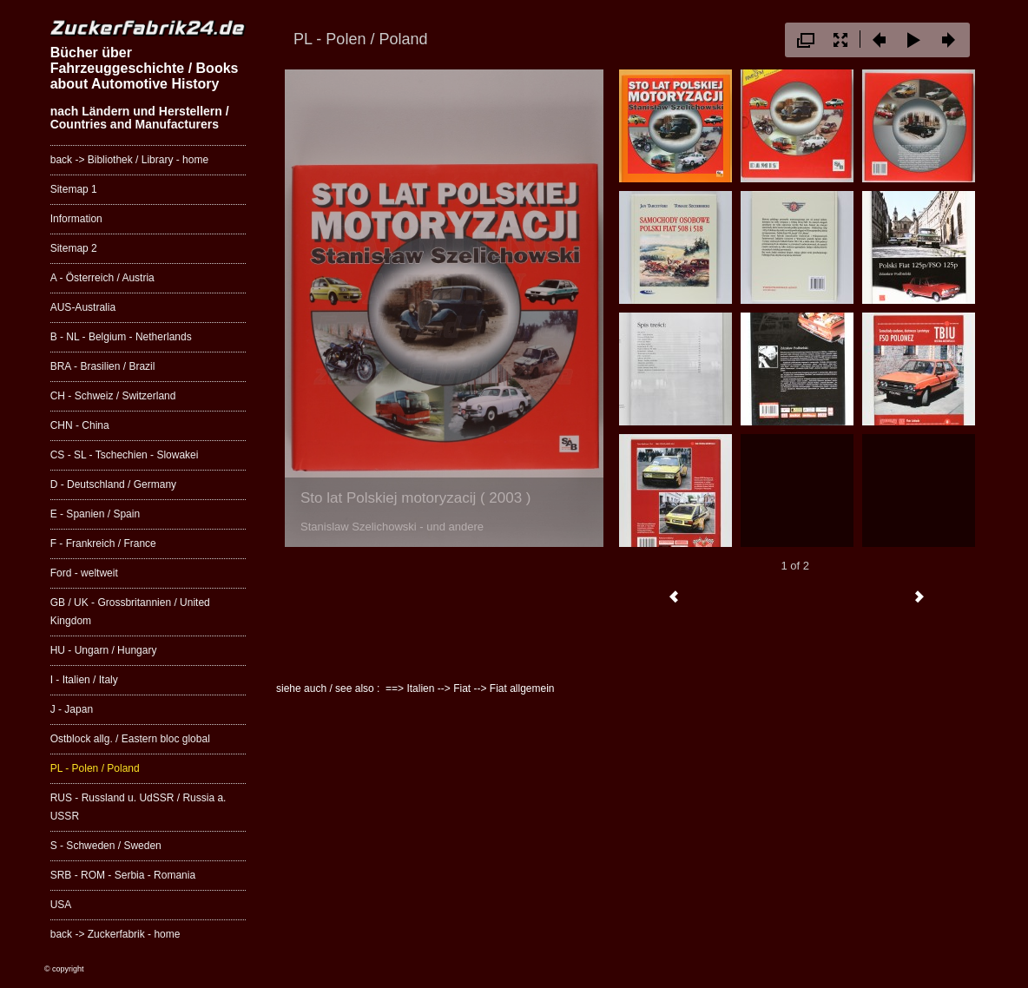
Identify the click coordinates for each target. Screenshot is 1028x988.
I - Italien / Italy (84, 680)
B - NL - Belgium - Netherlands (121, 337)
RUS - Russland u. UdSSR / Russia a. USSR (138, 807)
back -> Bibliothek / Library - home (129, 160)
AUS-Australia (82, 307)
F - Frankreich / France (103, 543)
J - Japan (71, 709)
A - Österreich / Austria (102, 278)
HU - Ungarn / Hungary (103, 650)
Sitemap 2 (73, 248)
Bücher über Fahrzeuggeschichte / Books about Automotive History (144, 67)
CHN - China (79, 425)
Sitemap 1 (73, 189)
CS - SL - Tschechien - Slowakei (124, 455)
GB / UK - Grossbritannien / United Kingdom (130, 611)
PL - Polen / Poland (95, 768)
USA (61, 905)
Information (76, 219)
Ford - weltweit (84, 573)
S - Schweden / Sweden (105, 846)
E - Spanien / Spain (95, 514)
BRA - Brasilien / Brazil (102, 366)
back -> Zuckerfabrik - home (115, 934)
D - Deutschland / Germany (113, 484)
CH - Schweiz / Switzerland (113, 396)
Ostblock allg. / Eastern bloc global (130, 739)
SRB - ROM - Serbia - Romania (122, 875)
